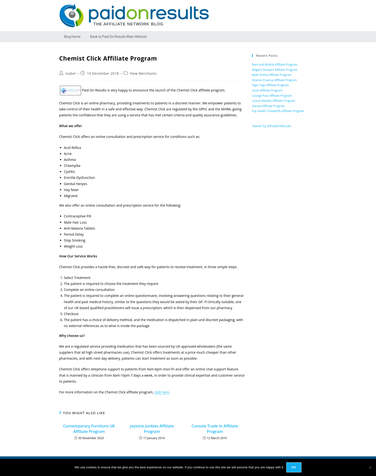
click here (161, 392)
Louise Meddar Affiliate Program (273, 101)
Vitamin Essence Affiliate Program (274, 80)
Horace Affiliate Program (268, 106)
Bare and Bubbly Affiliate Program (275, 64)
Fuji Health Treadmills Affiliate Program (278, 111)
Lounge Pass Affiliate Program (272, 96)
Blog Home (72, 37)
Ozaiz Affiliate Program (267, 90)
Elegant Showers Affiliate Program (274, 70)
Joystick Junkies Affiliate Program (152, 428)
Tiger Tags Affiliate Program (270, 85)
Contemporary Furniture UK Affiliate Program (89, 428)
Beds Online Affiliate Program (272, 75)
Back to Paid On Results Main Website (118, 37)
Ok (294, 467)
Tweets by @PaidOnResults (271, 126)
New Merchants (143, 73)
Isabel (70, 73)
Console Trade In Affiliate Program (215, 428)
